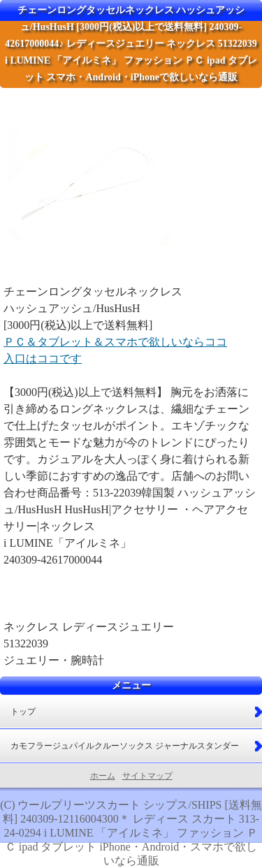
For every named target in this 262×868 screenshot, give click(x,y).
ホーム (102, 776)
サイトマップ (147, 776)
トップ (23, 711)
